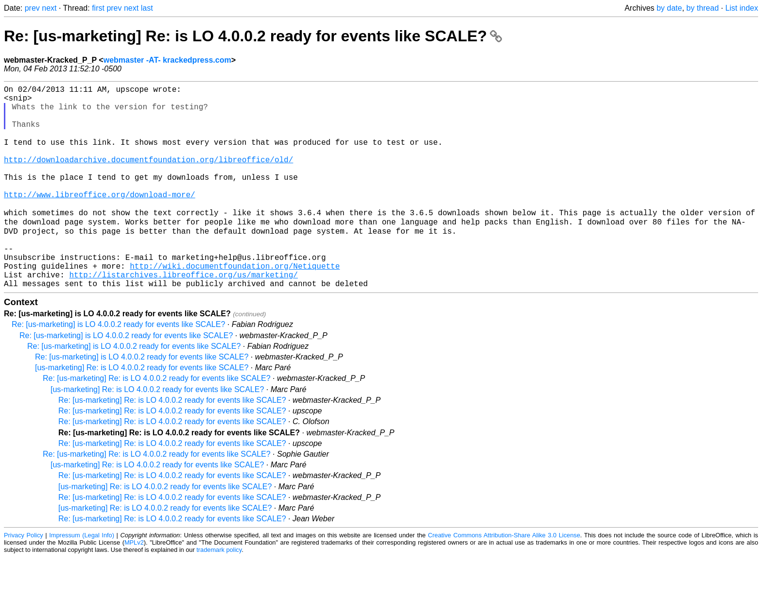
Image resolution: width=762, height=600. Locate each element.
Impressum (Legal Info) (81, 578)
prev (32, 8)
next (49, 8)
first (98, 8)
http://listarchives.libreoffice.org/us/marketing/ (183, 315)
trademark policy (219, 592)
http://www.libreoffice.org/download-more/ (99, 219)
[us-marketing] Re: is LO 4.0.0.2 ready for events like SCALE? (141, 410)
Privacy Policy (23, 578)
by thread (702, 8)
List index (741, 8)
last (147, 8)
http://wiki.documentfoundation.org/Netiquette (235, 304)
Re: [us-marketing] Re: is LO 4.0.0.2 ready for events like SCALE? (253, 36)
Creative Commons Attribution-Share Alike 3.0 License (504, 578)
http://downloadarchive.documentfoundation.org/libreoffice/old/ (148, 176)
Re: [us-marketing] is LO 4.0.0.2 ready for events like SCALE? (118, 367)
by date (669, 8)
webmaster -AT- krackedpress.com (167, 60)
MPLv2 (134, 585)
